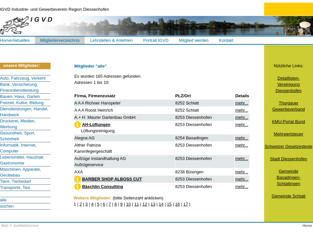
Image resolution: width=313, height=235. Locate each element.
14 (161, 204)
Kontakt (226, 40)
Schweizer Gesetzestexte (289, 146)
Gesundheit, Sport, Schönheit (17, 136)
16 (177, 204)
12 (144, 204)
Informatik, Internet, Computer (18, 148)
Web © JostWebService (20, 225)
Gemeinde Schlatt (288, 196)
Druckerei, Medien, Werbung (18, 123)
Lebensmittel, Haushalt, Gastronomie (22, 160)
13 (153, 204)
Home (307, 225)
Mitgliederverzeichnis (60, 40)
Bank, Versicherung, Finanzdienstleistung (19, 87)
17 (185, 204)
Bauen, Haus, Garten (20, 96)
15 (169, 204)
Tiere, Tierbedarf (15, 181)
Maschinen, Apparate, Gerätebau (20, 172)
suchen (7, 206)
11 (136, 204)
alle (3, 199)
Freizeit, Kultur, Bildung (22, 102)
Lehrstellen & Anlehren (111, 40)
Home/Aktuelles (15, 40)
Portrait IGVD (155, 40)
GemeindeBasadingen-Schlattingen (288, 177)
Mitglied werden (194, 40)
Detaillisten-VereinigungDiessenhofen (289, 84)
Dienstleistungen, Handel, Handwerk (24, 111)
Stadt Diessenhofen (288, 158)
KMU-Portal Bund (288, 121)
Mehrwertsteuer (288, 134)
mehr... (241, 103)
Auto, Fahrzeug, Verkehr (23, 78)
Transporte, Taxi (15, 187)
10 (128, 204)
